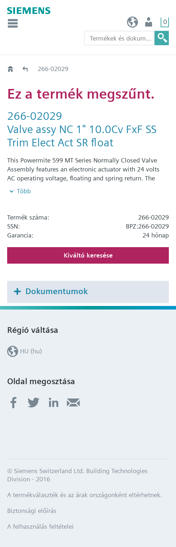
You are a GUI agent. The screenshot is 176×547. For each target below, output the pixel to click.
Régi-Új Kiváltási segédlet (25, 68)
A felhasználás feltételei (40, 526)
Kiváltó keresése (88, 255)
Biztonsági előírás (32, 510)
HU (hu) (31, 351)
